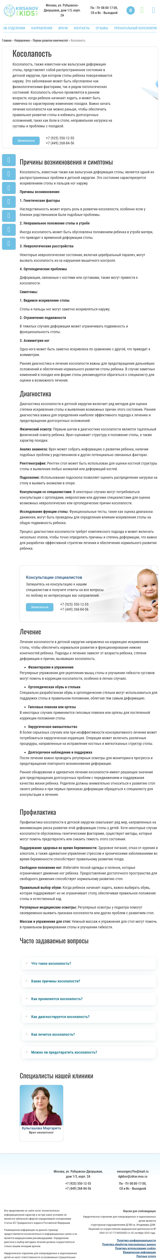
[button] (130, 10)
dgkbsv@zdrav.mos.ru (132, 1186)
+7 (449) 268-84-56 (60, 143)
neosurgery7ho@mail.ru (133, 1181)
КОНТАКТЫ (82, 28)
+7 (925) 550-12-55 (60, 138)
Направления (22, 40)
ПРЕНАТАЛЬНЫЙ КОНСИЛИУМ (135, 28)
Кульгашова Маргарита (41, 1128)
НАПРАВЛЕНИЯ (41, 28)
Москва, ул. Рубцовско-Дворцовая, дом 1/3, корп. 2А (62, 10)
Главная (6, 40)
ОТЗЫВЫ (102, 28)
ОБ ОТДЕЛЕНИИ (14, 28)
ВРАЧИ (63, 28)
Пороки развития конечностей (50, 40)
